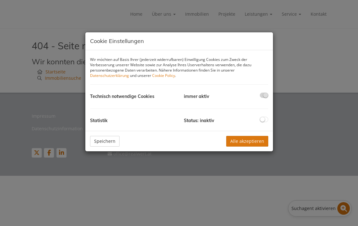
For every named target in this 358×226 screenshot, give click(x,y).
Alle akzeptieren (247, 141)
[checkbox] (264, 95)
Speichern (104, 141)
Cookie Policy (163, 75)
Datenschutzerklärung (109, 75)
